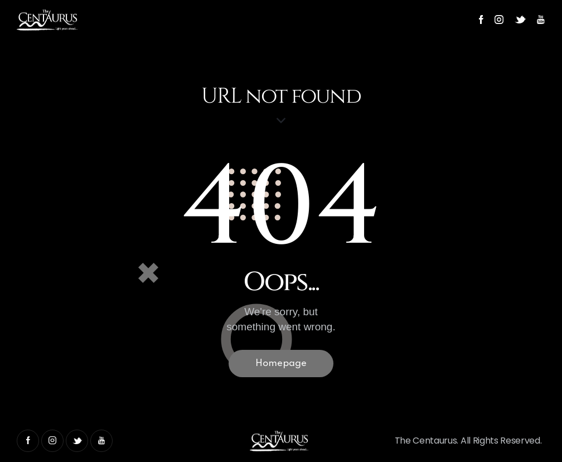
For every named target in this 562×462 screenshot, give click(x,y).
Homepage (281, 363)
